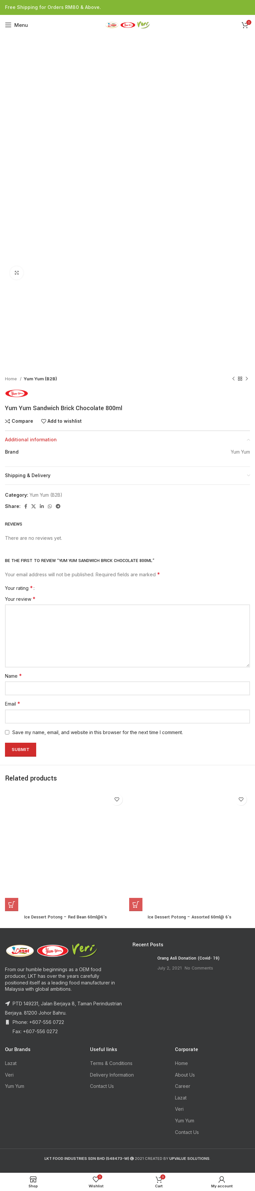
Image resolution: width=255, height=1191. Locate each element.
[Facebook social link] (25, 506)
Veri (9, 1075)
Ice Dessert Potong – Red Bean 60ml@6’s (65, 917)
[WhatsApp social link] (50, 506)
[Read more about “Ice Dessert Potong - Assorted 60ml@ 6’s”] (135, 904)
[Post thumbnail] (142, 965)
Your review (20, 599)
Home (11, 378)
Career (182, 1086)
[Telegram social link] (58, 506)
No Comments (199, 968)
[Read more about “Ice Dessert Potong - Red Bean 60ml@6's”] (11, 904)
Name (13, 675)
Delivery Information (112, 1075)
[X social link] (33, 506)
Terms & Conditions (111, 1063)
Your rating (19, 588)
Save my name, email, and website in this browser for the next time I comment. (97, 732)
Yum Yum (14, 1086)
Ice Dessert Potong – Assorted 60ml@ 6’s (189, 917)
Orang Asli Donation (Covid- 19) (188, 958)
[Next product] (246, 379)
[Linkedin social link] (42, 506)
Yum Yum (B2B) (40, 378)
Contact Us (102, 1086)
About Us (185, 1075)
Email (12, 703)
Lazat (11, 1063)
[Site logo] (127, 24)
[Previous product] (233, 379)
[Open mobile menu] (16, 24)
